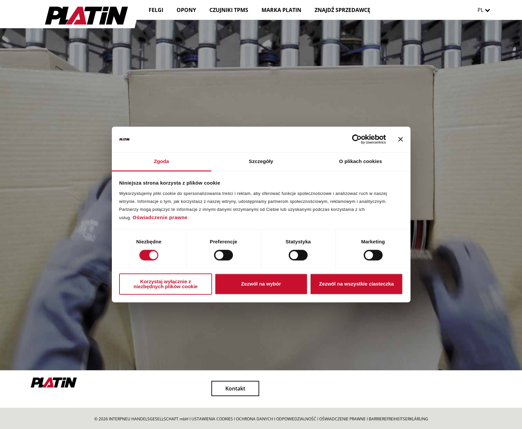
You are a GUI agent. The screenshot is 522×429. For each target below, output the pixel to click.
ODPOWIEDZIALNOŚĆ (296, 419)
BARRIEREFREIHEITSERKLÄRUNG (398, 419)
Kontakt (235, 388)
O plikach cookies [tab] (360, 161)
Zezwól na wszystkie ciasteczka (356, 284)
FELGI (156, 10)
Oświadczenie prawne (160, 217)
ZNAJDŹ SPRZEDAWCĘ (342, 10)
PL (485, 10)
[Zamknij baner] (400, 139)
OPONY (186, 10)
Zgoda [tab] (161, 161)
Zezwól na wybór (261, 284)
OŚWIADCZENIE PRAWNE (342, 419)
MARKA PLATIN (281, 10)
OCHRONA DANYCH (254, 419)
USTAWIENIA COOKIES (212, 419)
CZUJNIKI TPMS (228, 10)
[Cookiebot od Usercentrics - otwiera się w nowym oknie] (357, 139)
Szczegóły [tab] (261, 161)
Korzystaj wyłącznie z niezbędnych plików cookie (165, 284)
